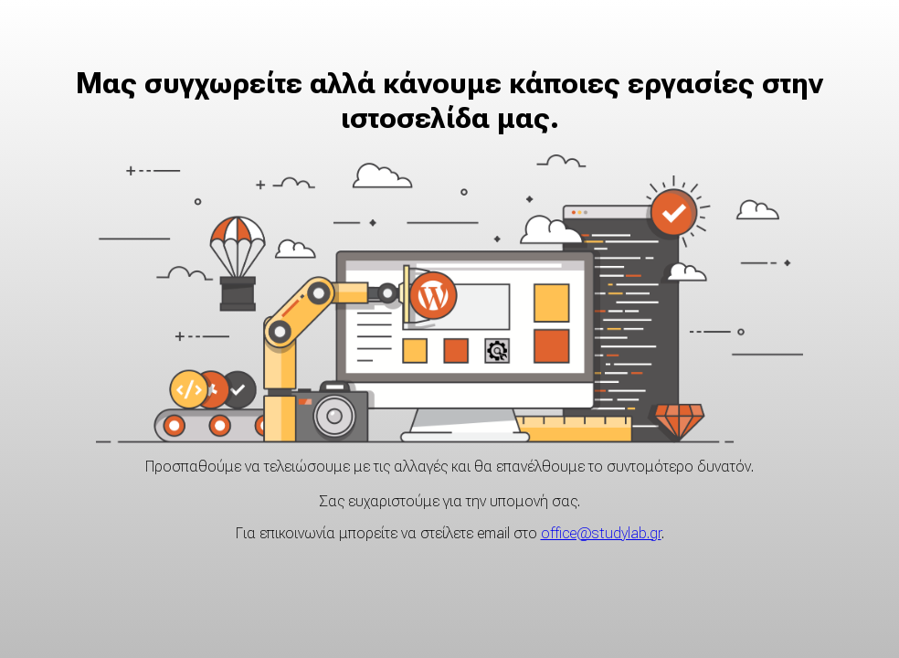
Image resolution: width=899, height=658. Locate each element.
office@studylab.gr (601, 533)
